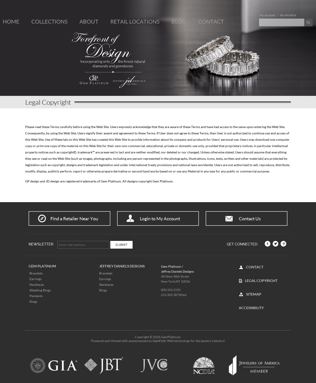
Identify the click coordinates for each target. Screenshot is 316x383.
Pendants (36, 295)
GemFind (159, 340)
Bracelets (36, 272)
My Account (267, 15)
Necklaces (37, 284)
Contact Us (250, 218)
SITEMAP (253, 293)
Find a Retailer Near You (74, 218)
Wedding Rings (40, 289)
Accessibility (251, 307)
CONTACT (254, 266)
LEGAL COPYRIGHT (261, 279)
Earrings (35, 278)
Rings (33, 301)
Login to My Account (160, 218)
